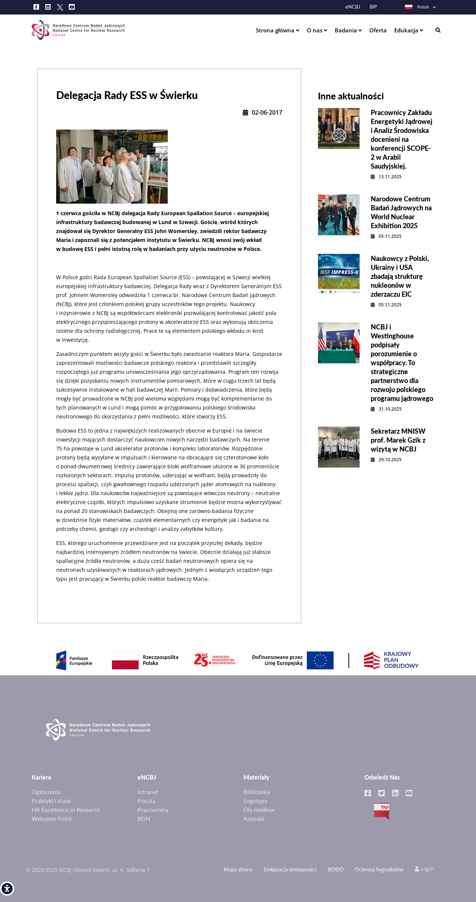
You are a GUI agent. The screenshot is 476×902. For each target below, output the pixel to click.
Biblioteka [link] (257, 791)
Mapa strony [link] (238, 869)
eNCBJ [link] (352, 7)
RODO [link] (336, 869)
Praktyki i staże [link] (51, 800)
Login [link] (424, 868)
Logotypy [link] (255, 800)
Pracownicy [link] (153, 809)
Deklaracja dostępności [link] (290, 869)
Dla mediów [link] (259, 809)
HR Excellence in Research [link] (66, 809)
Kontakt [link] (254, 818)
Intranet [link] (148, 791)
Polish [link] (416, 7)
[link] (7, 889)
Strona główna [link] (276, 30)
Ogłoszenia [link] (46, 791)
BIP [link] (373, 7)
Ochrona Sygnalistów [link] (379, 869)
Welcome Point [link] (52, 818)
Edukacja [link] (407, 30)
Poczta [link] (146, 800)
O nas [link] (315, 30)
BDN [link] (144, 818)
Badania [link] (346, 30)
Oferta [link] (378, 30)
